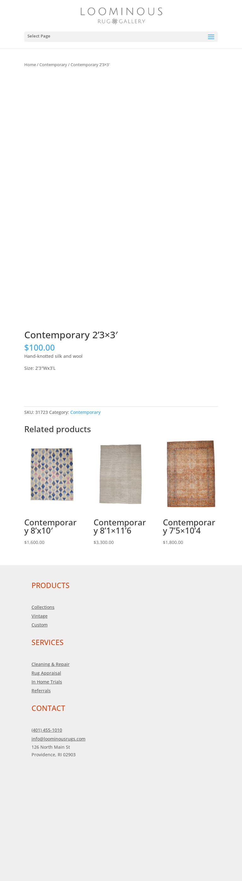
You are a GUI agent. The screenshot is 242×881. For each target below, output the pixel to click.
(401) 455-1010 (47, 730)
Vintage (40, 616)
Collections (43, 607)
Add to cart (47, 386)
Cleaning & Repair (51, 664)
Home (30, 64)
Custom (40, 625)
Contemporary (53, 64)
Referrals (41, 691)
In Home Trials (47, 682)
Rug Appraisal (46, 673)
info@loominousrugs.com (58, 739)
